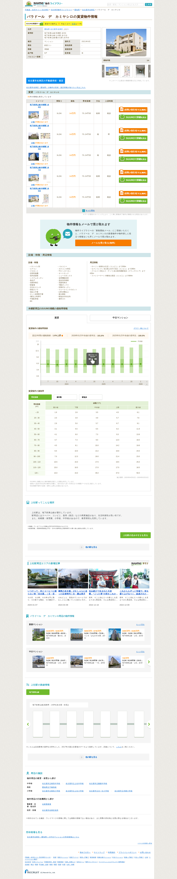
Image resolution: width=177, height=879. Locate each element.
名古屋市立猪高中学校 (51, 783)
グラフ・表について (141, 328)
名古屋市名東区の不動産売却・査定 (45, 80)
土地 (146, 857)
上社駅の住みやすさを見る (135, 535)
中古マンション (117, 857)
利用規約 (111, 852)
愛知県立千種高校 (49, 787)
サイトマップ (99, 852)
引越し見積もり (70, 862)
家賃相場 (93, 857)
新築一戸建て (128, 857)
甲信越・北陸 (43, 864)
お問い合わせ (145, 852)
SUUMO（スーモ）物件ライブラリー (44, 3)
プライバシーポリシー (128, 852)
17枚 (33, 122)
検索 (149, 4)
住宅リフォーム (37, 862)
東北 (32, 864)
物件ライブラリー (91, 862)
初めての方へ (85, 852)
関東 (36, 864)
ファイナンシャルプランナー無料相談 (112, 862)
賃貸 (74, 24)
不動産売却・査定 (50, 862)
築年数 (59, 397)
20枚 (33, 164)
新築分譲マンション (104, 857)
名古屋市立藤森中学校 (98, 783)
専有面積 (34, 397)
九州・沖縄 (70, 864)
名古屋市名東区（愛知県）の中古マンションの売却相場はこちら (53, 837)
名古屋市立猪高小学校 (51, 791)
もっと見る (140, 624)
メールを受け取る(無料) (103, 243)
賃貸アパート (74, 857)
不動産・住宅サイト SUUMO (37, 10)
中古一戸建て (139, 857)
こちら (119, 747)
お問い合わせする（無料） (133, 110)
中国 (63, 864)
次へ (149, 724)
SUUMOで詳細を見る (133, 117)
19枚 (33, 143)
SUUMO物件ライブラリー (61, 10)
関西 (55, 864)
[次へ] (149, 662)
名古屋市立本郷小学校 (123, 791)
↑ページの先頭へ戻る (145, 843)
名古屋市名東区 (88, 10)
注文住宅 (28, 862)
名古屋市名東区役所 (50, 810)
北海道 (27, 864)
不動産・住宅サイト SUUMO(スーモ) (38, 857)
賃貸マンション (63, 857)
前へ (28, 724)
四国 (59, 864)
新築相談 (60, 862)
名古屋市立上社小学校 (75, 791)
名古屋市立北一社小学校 (99, 791)
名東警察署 (46, 804)
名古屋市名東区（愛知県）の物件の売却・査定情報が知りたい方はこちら (56, 87)
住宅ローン (80, 862)
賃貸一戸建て (84, 857)
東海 (51, 864)
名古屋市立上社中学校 (75, 783)
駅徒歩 (84, 397)
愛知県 (77, 10)
